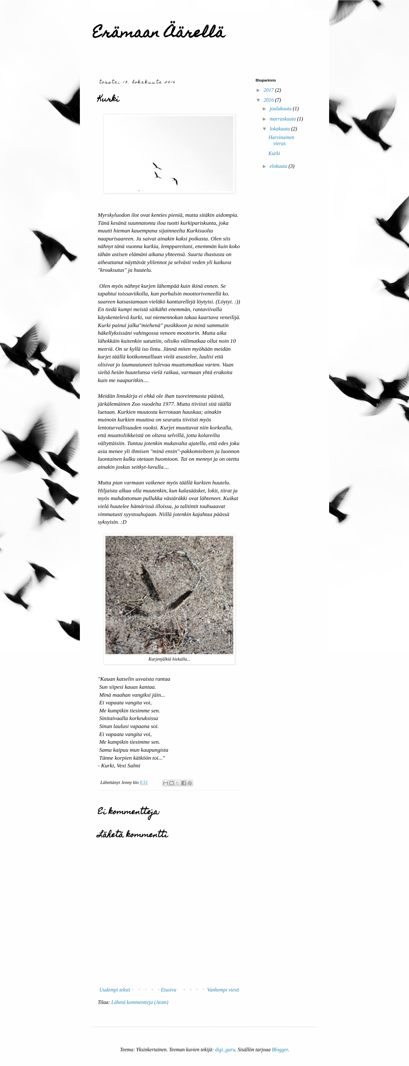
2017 (269, 90)
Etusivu (168, 989)
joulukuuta (281, 108)
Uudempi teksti (114, 989)
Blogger (280, 1049)
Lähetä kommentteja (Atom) (139, 1002)
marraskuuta (283, 118)
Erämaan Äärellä (159, 34)
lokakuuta (280, 128)
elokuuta (279, 166)
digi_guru (225, 1049)
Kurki (274, 153)
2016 (269, 100)
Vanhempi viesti (223, 989)
